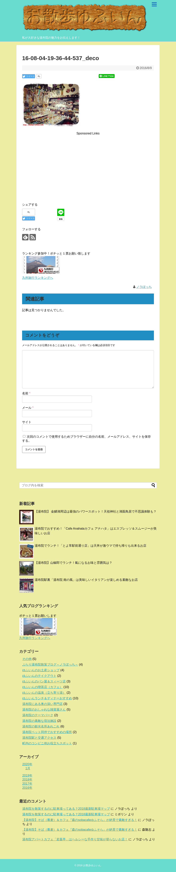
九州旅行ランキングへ (37, 277)
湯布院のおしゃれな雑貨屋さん (44, 709)
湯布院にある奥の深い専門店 (42, 704)
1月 (27, 768)
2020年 (27, 764)
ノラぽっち (144, 286)
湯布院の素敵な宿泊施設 (39, 720)
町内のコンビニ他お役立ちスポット (47, 743)
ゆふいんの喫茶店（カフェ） (42, 687)
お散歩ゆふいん (92, 865)
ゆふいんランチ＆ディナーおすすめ (47, 698)
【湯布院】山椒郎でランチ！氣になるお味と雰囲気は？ (73, 562)
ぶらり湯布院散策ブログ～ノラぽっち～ (50, 664)
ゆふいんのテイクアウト (39, 675)
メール (28, 407)
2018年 (27, 779)
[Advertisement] (88, 163)
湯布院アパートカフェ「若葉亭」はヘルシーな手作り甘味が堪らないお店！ (75, 839)
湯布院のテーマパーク (37, 715)
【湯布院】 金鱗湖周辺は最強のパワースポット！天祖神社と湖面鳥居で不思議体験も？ (95, 511)
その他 (27, 659)
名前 (26, 393)
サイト (26, 422)
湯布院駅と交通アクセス (39, 737)
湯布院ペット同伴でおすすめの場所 (47, 732)
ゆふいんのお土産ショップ (41, 670)
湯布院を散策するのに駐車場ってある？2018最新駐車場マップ (66, 808)
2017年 (27, 783)
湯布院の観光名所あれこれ (41, 726)
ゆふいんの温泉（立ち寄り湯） (44, 692)
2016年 (27, 787)
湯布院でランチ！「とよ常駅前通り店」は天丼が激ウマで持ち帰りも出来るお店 (90, 545)
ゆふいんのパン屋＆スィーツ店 (44, 681)
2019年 (27, 775)
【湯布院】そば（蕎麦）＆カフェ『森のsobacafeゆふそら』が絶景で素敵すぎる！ (79, 820)
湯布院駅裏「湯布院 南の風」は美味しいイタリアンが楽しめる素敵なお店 (86, 579)
